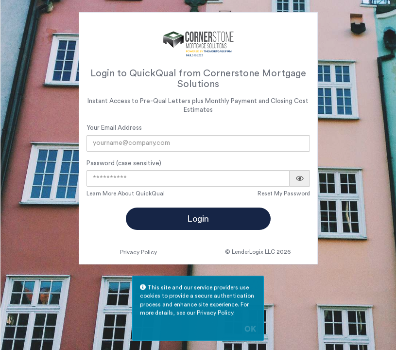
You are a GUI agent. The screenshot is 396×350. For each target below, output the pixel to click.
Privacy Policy (138, 252)
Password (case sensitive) (123, 163)
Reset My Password (284, 193)
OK (250, 330)
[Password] (188, 178)
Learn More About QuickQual (125, 193)
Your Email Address (114, 127)
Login (198, 218)
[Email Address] (198, 143)
